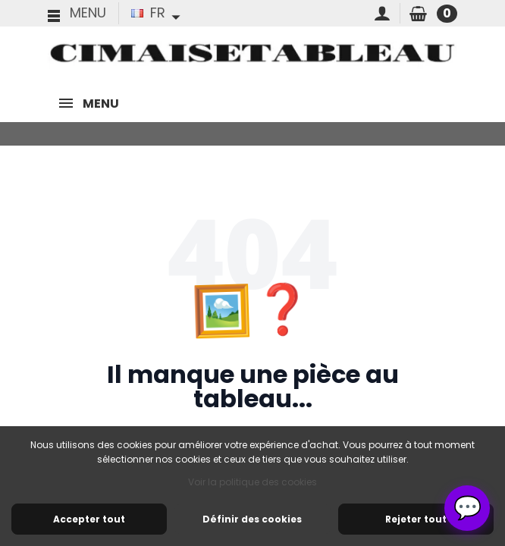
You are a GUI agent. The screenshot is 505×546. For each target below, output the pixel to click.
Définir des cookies (252, 519)
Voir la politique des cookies (252, 481)
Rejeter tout (416, 519)
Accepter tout (89, 519)
